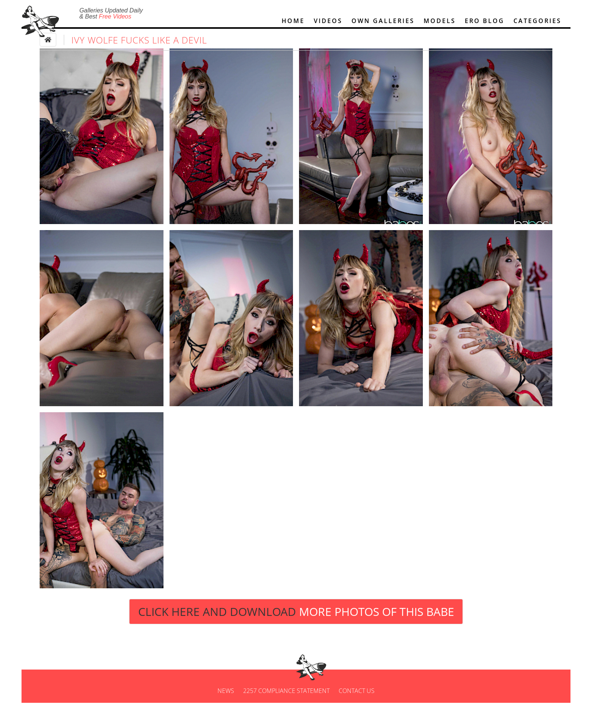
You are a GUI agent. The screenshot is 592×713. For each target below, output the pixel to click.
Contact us (357, 701)
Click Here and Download (296, 621)
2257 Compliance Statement (286, 701)
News (225, 701)
